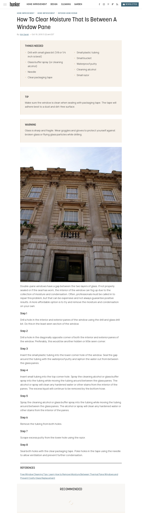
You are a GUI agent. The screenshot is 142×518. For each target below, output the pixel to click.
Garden (78, 4)
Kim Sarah (24, 35)
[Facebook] (99, 4)
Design (54, 4)
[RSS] (117, 4)
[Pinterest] (108, 4)
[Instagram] (104, 4)
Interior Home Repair (67, 13)
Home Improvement (37, 4)
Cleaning (66, 4)
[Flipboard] (113, 4)
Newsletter (130, 4)
